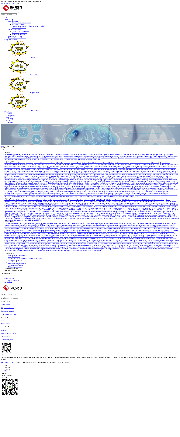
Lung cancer (72, 181)
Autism (67, 190)
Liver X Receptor (71, 206)
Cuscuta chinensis (92, 242)
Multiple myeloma (103, 164)
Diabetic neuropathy (53, 168)
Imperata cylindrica (62, 230)
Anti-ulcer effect (42, 206)
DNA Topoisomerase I (55, 210)
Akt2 (33, 220)
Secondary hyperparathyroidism (124, 195)
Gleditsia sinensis (88, 238)
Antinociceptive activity (113, 203)
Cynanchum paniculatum (139, 243)
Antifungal (26, 200)
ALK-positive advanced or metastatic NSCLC (155, 191)
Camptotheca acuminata (47, 247)
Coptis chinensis (165, 223)
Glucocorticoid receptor (38, 208)
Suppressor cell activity (98, 190)
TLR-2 (153, 208)
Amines (60, 159)
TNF (104, 218)
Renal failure (101, 191)
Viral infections (97, 173)
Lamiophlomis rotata (21, 237)
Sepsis (14, 171)
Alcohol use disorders (49, 176)
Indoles (14, 156)
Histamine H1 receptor (46, 215)
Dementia (46, 191)
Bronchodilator (121, 186)
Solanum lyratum (64, 235)
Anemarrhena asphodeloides (112, 243)
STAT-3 (105, 201)
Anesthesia (133, 178)
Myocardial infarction (136, 169)
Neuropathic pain (74, 178)
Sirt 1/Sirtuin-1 (131, 208)
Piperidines (122, 156)
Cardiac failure (135, 183)
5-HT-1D (174, 216)
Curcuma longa (116, 242)
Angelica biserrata (61, 225)
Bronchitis (92, 193)
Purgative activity (63, 178)
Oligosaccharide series (15, 29)
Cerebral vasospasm (50, 173)
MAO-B (175, 205)
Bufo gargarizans (59, 232)
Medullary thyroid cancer (70, 196)
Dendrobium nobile (97, 247)
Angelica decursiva (16, 225)
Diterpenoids (85, 156)
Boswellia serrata (125, 248)
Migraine (105, 173)
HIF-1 (103, 203)
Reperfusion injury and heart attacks (107, 181)
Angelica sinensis (41, 233)
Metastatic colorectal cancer (167, 168)
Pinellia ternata (72, 230)
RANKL (129, 201)
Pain (54, 166)
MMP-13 (85, 201)
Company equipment (7, 339)
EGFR (163, 201)
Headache (89, 195)
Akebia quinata (18, 223)
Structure (22, 57)
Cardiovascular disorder (48, 163)
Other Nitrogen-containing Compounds (50, 156)
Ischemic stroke (172, 166)
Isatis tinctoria (104, 228)
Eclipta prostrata (26, 240)
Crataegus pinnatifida (152, 242)
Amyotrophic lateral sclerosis (30, 178)
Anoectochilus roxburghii (60, 248)
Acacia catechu (162, 230)
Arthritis (146, 166)
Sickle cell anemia (165, 186)
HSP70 (120, 206)
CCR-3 (100, 216)
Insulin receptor (157, 213)
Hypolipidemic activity (11, 205)
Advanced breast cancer (82, 193)
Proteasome (18, 218)
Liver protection (47, 166)
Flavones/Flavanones (143, 158)
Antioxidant (37, 163)
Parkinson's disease (47, 171)
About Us (4, 330)
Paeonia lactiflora (114, 228)
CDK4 (48, 208)
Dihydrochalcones (103, 158)
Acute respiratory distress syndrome (80, 190)
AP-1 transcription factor (162, 206)
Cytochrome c (124, 210)
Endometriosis (40, 169)
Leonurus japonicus (87, 235)
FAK (66, 205)
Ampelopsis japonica (62, 250)
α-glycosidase (32, 203)
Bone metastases (160, 169)
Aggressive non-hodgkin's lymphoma (161, 190)
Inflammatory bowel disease (21, 169)
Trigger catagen (40, 179)
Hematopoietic (90, 188)
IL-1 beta (140, 201)
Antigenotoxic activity (62, 218)
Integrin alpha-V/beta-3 (96, 201)
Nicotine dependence (143, 178)
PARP (38, 203)
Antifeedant (150, 164)
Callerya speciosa (27, 225)
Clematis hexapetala (150, 225)
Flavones (89, 158)
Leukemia (53, 183)
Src (32, 206)
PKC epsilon (109, 218)
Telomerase (156, 211)
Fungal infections (28, 163)
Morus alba (51, 228)
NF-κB (124, 200)
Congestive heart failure (30, 176)
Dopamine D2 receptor (169, 213)
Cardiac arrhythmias (83, 183)
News (10, 113)
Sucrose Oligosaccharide (19, 33)
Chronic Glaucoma (167, 178)
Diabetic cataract (155, 186)
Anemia (33, 168)
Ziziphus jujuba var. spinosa (145, 227)
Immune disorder (112, 176)
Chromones (98, 156)
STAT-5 (21, 213)
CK (143, 216)
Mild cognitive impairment (164, 176)
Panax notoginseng (51, 238)
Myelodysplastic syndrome (12, 193)
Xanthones (129, 156)
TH (10, 218)
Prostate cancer (104, 168)
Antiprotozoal (54, 200)
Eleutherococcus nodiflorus (77, 248)
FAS (46, 205)
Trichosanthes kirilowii (154, 243)
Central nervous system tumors (149, 195)
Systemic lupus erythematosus (76, 169)
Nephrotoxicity (91, 181)
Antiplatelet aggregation (168, 203)
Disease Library (24, 75)
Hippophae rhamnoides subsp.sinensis (115, 247)
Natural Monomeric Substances (21, 23)
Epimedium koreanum (104, 242)
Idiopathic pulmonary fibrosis (13, 179)
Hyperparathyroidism (108, 195)
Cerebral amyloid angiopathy (133, 188)
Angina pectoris (65, 163)
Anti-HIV (18, 206)
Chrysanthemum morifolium (163, 235)
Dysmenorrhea (130, 176)
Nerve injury (67, 174)
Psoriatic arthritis (42, 168)
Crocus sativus (155, 240)
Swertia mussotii (127, 243)
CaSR (115, 218)
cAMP (71, 208)
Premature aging (104, 186)
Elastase (136, 218)
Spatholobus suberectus (113, 227)
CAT (53, 205)
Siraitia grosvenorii (25, 230)
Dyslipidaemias (95, 171)
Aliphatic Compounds (55, 154)
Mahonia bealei (41, 242)
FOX (54, 215)
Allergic (58, 163)
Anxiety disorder (122, 173)
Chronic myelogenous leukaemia (55, 195)
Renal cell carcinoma (137, 166)
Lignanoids (77, 156)
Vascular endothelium (166, 174)
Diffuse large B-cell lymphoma (95, 169)
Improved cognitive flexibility (134, 213)
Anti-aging (40, 196)
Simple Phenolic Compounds (86, 154)
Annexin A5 (62, 216)
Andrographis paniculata (64, 233)
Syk (39, 213)
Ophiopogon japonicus (108, 232)
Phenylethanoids (158, 156)
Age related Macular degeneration (137, 181)
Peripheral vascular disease (29, 196)
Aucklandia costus (15, 240)
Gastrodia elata (148, 245)
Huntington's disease (123, 184)
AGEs (38, 211)
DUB (13, 215)
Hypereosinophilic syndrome (46, 184)
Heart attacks (123, 181)
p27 (164, 211)
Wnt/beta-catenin (99, 206)
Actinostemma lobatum (76, 250)
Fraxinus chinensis (142, 223)
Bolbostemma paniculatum (55, 223)
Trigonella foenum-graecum (128, 227)
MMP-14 (87, 208)
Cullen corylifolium (39, 225)
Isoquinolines (73, 154)
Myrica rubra (35, 232)
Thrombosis (138, 176)
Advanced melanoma (23, 188)
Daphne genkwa (52, 233)
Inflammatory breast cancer (139, 193)
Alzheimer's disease (41, 181)
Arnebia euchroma (10, 248)
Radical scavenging (51, 179)
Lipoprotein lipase (36, 216)
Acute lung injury (17, 186)
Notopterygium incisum (74, 225)
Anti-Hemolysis (53, 216)
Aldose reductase (166, 210)
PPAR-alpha (97, 203)
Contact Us (7, 117)
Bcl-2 (119, 200)
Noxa (25, 220)
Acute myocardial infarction (79, 174)
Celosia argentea (21, 250)
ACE (161, 211)
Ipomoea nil (144, 247)
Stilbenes (105, 156)
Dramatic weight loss (73, 171)
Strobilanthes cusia (10, 250)
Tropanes (55, 159)
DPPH (120, 205)
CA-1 (42, 210)
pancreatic (36, 215)
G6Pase (36, 205)
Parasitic (32, 181)
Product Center (8, 19)
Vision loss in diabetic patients (97, 196)
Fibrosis (17, 196)
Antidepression (20, 211)
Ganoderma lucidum (136, 248)
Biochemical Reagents (15, 36)
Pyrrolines (67, 158)
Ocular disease (17, 181)
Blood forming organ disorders (36, 193)
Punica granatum (117, 230)
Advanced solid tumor (60, 171)
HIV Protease (70, 216)
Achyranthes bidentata (22, 248)
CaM (42, 213)
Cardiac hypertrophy (95, 174)
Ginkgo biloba (110, 245)
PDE (171, 211)
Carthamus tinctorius (144, 240)
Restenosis (113, 171)
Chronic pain (112, 184)
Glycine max (55, 235)
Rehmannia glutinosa (37, 230)
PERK (29, 220)
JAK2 (130, 210)
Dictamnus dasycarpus (42, 227)
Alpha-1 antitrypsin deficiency (53, 196)
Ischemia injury (46, 174)
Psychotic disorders (111, 190)
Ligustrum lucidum (75, 227)
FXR (5, 215)
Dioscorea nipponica (94, 232)
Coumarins (65, 154)
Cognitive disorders (67, 164)
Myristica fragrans (77, 238)
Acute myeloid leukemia (116, 163)
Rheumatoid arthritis (35, 164)
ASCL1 (131, 218)
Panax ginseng (48, 245)
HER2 (126, 211)
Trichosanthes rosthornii (164, 248)
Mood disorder (122, 190)
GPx (152, 216)
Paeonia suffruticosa (99, 227)
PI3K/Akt (123, 203)
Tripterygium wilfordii (11, 232)
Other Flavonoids (49, 158)
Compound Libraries (10, 39)
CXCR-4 (146, 213)
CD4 (138, 211)
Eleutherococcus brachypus (47, 250)
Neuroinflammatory (10, 195)
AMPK (22, 203)
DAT (12, 218)
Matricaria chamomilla (120, 233)
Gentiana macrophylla (27, 245)
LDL (13, 206)
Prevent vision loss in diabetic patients (97, 215)
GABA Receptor (138, 210)
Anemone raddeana (88, 237)
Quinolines (121, 158)
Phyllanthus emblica (137, 237)
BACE (46, 210)
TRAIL (12, 203)
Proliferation (11, 183)
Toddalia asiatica (46, 237)
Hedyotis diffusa (120, 245)
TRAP (109, 208)
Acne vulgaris (121, 176)
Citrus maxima (27, 238)
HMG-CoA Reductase (149, 210)
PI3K (116, 200)
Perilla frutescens (50, 240)
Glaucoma (74, 163)
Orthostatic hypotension (95, 163)
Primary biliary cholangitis (166, 183)
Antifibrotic (26, 181)
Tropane (112, 154)
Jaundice (121, 174)
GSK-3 (35, 206)
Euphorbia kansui (158, 237)
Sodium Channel (55, 211)
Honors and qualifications (8, 333)
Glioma (172, 173)
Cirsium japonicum (25, 228)
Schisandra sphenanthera (32, 247)
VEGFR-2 (90, 206)
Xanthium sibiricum (96, 233)
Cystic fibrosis (137, 164)
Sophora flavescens (113, 237)
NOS (77, 201)
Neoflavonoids (82, 158)
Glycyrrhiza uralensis (105, 225)
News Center (8, 112)
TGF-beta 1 (157, 203)
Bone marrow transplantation (55, 190)
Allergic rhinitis (144, 186)
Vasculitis (97, 188)
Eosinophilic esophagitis (63, 184)
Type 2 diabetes (162, 166)
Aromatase (111, 210)
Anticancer (19, 200)
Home (6, 18)
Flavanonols (143, 154)
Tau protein (7, 206)
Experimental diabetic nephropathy (75, 195)
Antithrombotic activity (24, 208)
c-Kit (23, 218)
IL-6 (26, 203)
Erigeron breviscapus (62, 240)
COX (80, 201)
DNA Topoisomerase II (79, 213)
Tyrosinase (7, 211)
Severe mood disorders (134, 190)
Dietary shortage (19, 191)
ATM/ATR (65, 215)
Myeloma (24, 193)
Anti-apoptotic (165, 173)
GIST (10, 186)
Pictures (10, 122)
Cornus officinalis (130, 245)
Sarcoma (137, 195)
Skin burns (127, 178)
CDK (134, 211)
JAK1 (71, 218)
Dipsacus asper (132, 233)
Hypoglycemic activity (97, 205)
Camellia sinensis (172, 230)
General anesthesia (155, 178)
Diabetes (32, 169)
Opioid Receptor (109, 206)
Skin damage (89, 173)
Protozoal (106, 163)
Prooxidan (33, 188)
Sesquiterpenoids (43, 154)
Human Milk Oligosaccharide (21, 31)
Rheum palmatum (143, 230)
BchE (116, 205)
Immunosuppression (57, 174)
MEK (152, 203)
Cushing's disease (82, 163)
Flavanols (134, 158)
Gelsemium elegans (165, 242)
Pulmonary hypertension (76, 166)
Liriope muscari (70, 237)
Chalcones (106, 154)
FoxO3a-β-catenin (75, 211)
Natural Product (13, 21)
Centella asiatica (148, 237)
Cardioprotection (85, 171)
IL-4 (160, 201)
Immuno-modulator (75, 179)
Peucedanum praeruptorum (136, 225)
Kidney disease (97, 195)
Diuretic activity (83, 196)
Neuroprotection (160, 181)
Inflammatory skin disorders (99, 184)
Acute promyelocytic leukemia (66, 176)
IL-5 (144, 201)
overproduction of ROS (72, 203)
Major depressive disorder (87, 178)
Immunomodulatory (152, 201)
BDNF (159, 210)
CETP (141, 218)
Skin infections (163, 193)
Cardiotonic (113, 186)
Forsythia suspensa (140, 242)
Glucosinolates (147, 156)
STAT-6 (36, 213)
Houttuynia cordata (31, 242)
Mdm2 (168, 211)
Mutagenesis (168, 184)
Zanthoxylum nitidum (74, 243)
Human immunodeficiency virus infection (117, 169)
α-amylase (106, 216)
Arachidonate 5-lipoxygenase (146, 206)
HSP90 (82, 216)
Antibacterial (32, 201)
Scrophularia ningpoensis (84, 230)
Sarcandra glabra (131, 223)
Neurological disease (149, 176)
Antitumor (61, 200)
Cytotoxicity (65, 181)
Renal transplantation (161, 171)
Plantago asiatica (142, 233)
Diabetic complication (155, 179)
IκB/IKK (123, 201)
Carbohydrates (39, 158)
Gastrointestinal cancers (136, 184)
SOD (49, 205)
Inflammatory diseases (11, 163)
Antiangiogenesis (36, 171)
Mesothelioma (105, 171)
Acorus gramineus (108, 238)
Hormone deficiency (85, 184)
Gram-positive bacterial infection (116, 191)
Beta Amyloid (44, 203)
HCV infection (53, 178)
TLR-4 (70, 201)
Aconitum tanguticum (38, 238)
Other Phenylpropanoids (170, 156)
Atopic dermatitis (114, 164)
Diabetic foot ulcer (100, 176)
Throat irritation (108, 193)
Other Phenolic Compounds (12, 158)
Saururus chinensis (142, 232)
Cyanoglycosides (113, 156)
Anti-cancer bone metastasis (77, 215)
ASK (53, 218)
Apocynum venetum (24, 232)
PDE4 (27, 218)
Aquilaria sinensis (165, 233)
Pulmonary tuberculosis (21, 184)
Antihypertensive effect (16, 210)
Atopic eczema (33, 184)
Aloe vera (11, 237)
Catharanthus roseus (70, 232)
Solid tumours (99, 166)
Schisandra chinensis (99, 235)
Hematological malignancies (22, 168)
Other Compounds (67, 156)
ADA (47, 216)
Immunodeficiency (10, 164)
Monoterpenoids (134, 154)
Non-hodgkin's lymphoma (131, 171)
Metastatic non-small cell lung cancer (147, 168)
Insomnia (142, 183)
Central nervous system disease (151, 173)
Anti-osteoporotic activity (56, 203)
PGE (74, 201)
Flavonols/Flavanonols (11, 159)
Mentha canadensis (87, 227)
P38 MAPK (101, 200)
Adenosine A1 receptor (94, 213)
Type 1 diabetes (164, 195)
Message (10, 118)
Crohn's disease (9, 168)
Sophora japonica (98, 230)
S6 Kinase (79, 206)
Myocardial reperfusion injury (51, 186)
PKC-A (87, 205)
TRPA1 (43, 211)
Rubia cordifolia (39, 245)
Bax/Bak (19, 216)
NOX (30, 215)
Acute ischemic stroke (117, 188)
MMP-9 (65, 201)
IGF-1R (150, 211)
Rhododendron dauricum (161, 227)
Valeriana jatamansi (108, 240)
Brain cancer (80, 168)
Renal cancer (135, 196)
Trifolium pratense (75, 235)
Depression (98, 178)
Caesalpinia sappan (50, 230)
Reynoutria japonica (112, 235)
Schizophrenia (155, 163)
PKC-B (21, 205)
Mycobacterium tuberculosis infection (28, 190)
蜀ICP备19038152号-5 (8, 362)
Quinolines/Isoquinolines (26, 159)
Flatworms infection (10, 190)
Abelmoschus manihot (133, 247)
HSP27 (47, 211)
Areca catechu (153, 230)
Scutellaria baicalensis (38, 240)
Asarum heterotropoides (79, 242)
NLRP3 (142, 203)
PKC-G (82, 205)
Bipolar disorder (165, 163)
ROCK (55, 201)
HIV (39, 174)
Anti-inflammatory (10, 200)
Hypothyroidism (72, 183)
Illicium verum (97, 250)
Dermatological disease (16, 176)
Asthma (43, 164)
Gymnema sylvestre (66, 242)
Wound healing (107, 178)
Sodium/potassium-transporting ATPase (113, 213)
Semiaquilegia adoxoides (161, 245)
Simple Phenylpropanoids (12, 154)
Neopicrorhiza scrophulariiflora (92, 240)
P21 (97, 200)
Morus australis (88, 250)
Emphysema (99, 193)
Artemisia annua (14, 228)
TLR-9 (127, 218)
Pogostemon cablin (149, 238)
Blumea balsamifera (154, 232)
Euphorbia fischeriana (82, 228)
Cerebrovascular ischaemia (68, 168)
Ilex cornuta (78, 237)
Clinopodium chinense (46, 248)
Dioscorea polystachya (58, 237)
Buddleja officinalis (167, 243)
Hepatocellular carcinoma (169, 179)
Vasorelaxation (168, 188)
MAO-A (138, 208)
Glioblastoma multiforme (147, 171)
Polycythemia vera (39, 195)
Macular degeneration (29, 179)
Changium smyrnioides (33, 243)
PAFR (151, 213)
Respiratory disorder (22, 164)
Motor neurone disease (67, 193)
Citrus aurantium (151, 228)
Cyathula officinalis (153, 233)
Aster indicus (53, 227)
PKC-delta (65, 210)
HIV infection (172, 171)
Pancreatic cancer (145, 163)
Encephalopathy (97, 179)
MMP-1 (117, 210)
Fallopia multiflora (138, 235)
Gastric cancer (111, 196)
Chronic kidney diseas (54, 181)
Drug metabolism (89, 166)
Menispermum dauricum (17, 227)
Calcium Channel (144, 205)
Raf (30, 218)
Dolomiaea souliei (98, 243)
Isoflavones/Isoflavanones (167, 158)
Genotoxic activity (153, 193)
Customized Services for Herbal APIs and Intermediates (28, 26)
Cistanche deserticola (59, 245)
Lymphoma (119, 171)
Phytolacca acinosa (85, 245)
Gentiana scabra (15, 245)
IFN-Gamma (90, 203)
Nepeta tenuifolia (84, 233)
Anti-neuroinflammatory (80, 218)
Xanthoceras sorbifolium (118, 223)
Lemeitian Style (5, 336)
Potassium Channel (156, 205)
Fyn (24, 213)
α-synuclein (29, 213)
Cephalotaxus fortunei (73, 245)
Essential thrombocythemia (25, 195)
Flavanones (91, 159)
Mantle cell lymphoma (76, 186)
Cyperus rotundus (19, 242)
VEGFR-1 (38, 220)
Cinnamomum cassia (53, 242)
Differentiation (80, 173)
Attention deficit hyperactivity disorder (75, 191)
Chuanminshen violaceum (59, 243)
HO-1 (116, 206)
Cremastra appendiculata (119, 225)
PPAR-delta (25, 215)
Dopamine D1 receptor (11, 213)
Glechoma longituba (18, 233)
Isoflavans (128, 158)
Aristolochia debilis (87, 243)
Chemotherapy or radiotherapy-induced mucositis (126, 179)
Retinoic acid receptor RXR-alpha (42, 218)
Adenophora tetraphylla (76, 240)
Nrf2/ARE (39, 201)
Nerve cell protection (21, 201)
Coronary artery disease (134, 173)
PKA (135, 206)
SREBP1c (42, 205)
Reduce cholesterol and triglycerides (27, 174)
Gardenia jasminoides (166, 240)
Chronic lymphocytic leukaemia (65, 173)
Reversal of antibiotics (133, 186)
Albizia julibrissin (120, 232)
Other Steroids (154, 158)
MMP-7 (125, 206)
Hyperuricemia (106, 179)
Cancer (20, 163)
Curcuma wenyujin (30, 233)
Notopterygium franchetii (138, 228)
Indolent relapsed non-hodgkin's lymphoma (123, 168)
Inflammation (20, 183)
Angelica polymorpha (33, 237)
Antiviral (168, 201)
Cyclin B (92, 200)
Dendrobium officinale (98, 245)
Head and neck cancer (30, 183)
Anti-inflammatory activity (34, 166)
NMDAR (131, 206)
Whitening (145, 179)
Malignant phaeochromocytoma (33, 191)
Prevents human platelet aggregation (153, 188)
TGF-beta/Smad (55, 208)
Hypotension (41, 183)
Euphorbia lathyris (107, 233)
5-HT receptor (137, 215)
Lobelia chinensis (125, 228)
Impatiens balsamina (17, 235)
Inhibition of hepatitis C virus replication (155, 218)
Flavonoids (84, 159)
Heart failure (85, 179)
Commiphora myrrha (32, 250)
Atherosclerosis (56, 164)
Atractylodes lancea (97, 223)
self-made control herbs (19, 28)
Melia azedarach (30, 227)
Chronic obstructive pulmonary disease (85, 164)
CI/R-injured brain (130, 174)
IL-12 (176, 210)
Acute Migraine (145, 190)
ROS (83, 208)
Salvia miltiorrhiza (29, 235)
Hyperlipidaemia (62, 169)
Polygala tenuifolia (71, 247)
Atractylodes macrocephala (82, 223)
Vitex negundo (133, 240)
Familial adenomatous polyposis (85, 176)
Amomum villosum (91, 248)
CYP (61, 201)
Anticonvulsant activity (110, 211)
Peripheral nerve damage (123, 196)
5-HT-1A (17, 203)
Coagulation (12, 174)
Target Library (23, 92)
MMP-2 (147, 203)
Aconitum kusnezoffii (18, 247)
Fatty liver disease (148, 169)
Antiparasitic (32, 211)
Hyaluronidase (72, 200)
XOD (70, 210)
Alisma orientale (174, 247)
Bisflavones (73, 158)
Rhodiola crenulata (124, 237)
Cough (83, 188)
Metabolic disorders (50, 169)
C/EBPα (134, 201)
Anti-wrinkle (17, 178)
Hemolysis (43, 190)
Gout (90, 179)
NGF (110, 215)
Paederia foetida (153, 247)
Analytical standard (18, 24)
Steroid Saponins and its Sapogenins (27, 156)
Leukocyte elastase (114, 216)
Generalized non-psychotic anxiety (99, 183)
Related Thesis (12, 115)
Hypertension (113, 173)
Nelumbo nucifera (60, 228)
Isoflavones (99, 154)
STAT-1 (130, 211)
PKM (9, 215)
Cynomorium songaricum (130, 230)
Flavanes (160, 154)
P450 (107, 200)
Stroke (48, 183)
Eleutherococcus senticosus (39, 228)
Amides (149, 154)
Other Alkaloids (33, 154)
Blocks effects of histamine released (97, 210)
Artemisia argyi (9, 223)
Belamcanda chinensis (125, 235)
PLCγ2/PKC (76, 210)
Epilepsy (40, 176)
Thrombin (83, 210)
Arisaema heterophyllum (136, 238)
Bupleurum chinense (173, 228)
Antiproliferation (9, 173)
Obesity (144, 164)
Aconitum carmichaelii (121, 240)
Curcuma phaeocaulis (127, 242)
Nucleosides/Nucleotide (122, 154)
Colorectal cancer (108, 166)
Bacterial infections (160, 164)
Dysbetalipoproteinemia (53, 193)
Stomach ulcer (44, 178)
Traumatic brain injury (56, 191)
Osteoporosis (8, 169)
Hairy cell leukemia (35, 186)
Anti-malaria (126, 205)
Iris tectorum (140, 245)
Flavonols (98, 159)
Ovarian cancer (88, 168)
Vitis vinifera (107, 230)
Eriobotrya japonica (63, 227)
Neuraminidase (137, 216)
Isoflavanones (113, 158)
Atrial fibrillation (82, 181)
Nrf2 (171, 205)
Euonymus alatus (161, 225)
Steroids (95, 158)
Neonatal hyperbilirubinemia (109, 174)
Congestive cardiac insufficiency (120, 183)
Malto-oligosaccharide (18, 34)
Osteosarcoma (8, 181)
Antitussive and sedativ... (133, 200)
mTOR (85, 206)
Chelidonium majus (154, 223)
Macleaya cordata (163, 247)
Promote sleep (162, 215)
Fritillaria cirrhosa (68, 223)
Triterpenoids (24, 154)
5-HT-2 (105, 208)
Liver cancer (74, 184)
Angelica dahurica (94, 228)
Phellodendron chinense (46, 232)
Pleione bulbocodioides (150, 248)
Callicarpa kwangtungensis (17, 243)
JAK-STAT (121, 218)
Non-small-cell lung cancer (122, 166)
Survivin (59, 215)
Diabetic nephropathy (62, 166)
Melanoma (97, 168)
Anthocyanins (59, 158)
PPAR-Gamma (112, 201)
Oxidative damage (63, 179)
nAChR (157, 208)
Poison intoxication (21, 173)
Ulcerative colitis (92, 191)
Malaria (168, 181)
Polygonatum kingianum (64, 238)
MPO (43, 216)
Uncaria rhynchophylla (121, 238)
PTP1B (77, 216)
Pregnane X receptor (10, 216)
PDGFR (13, 211)
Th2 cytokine (48, 213)
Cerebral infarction (117, 178)
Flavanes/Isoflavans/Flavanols (43, 159)
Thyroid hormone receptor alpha (62, 213)
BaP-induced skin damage (143, 174)
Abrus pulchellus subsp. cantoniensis (108, 248)
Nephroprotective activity (133, 191)
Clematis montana (29, 223)
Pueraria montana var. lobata (90, 225)
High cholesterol (61, 183)
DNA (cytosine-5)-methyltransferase (92, 211)
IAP (27, 211)
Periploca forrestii (149, 235)
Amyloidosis (151, 181)
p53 (70, 205)
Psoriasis (49, 164)
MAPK (143, 200)
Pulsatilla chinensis (40, 223)
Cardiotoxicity (64, 186)
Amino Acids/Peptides (28, 158)
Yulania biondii (70, 228)
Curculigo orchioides (162, 238)
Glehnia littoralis (50, 225)
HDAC (93, 208)
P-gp (66, 200)
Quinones (92, 156)
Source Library (23, 110)
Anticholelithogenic (152, 183)
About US (7, 120)
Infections (26, 186)
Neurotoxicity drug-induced (35, 173)
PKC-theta (18, 215)
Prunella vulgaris (131, 232)
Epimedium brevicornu (84, 247)
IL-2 (173, 210)
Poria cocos (75, 233)
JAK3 (124, 208)
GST (155, 216)
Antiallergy (13, 208)
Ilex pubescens (98, 238)
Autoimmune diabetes (126, 164)
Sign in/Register (5, 3)
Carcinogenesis (148, 184)
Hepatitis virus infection (24, 171)
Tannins (154, 154)
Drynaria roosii (34, 248)
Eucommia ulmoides (100, 237)
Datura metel (107, 223)
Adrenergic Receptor (43, 200)
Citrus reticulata (162, 228)
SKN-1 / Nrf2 (171, 215)
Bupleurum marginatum (11, 230)
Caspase (111, 200)
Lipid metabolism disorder (91, 186)
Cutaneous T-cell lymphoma (121, 193)
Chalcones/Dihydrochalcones (72, 159)
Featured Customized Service (17, 38)
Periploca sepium (60, 247)
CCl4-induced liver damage (17, 166)
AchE (118, 201)
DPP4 (122, 216)
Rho (58, 201)
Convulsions (155, 174)
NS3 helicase (128, 216)
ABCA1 (62, 206)
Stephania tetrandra (16, 238)
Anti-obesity (149, 200)
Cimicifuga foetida (45, 243)
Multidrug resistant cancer (132, 163)
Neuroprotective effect (133, 203)
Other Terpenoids (138, 156)
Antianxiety (36, 210)
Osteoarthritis (153, 166)
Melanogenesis (8, 178)
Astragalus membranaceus (43, 235)
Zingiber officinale (82, 232)
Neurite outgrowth (159, 184)
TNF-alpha (82, 203)
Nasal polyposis (105, 188)
